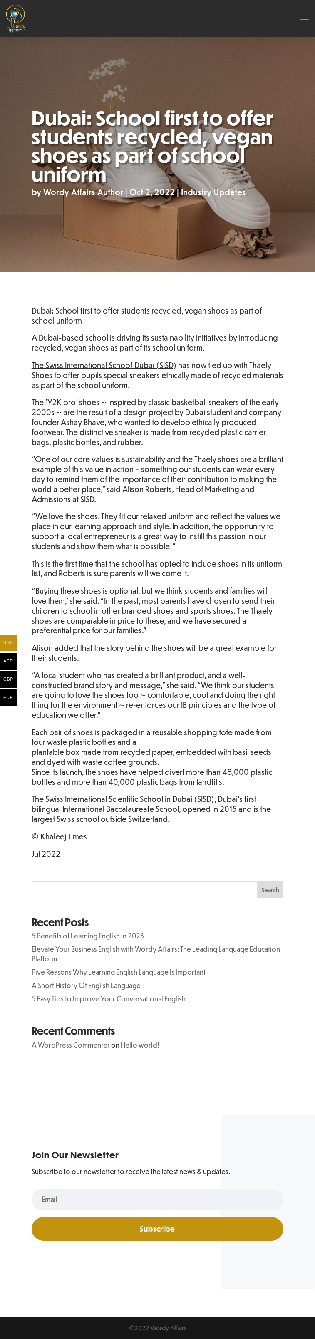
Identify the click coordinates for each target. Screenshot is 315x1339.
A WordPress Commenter (71, 1044)
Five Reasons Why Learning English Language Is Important (119, 972)
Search (270, 889)
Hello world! (140, 1044)
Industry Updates (213, 192)
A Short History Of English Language (86, 985)
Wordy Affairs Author (83, 192)
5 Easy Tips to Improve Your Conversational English (109, 998)
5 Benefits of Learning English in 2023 (88, 935)
